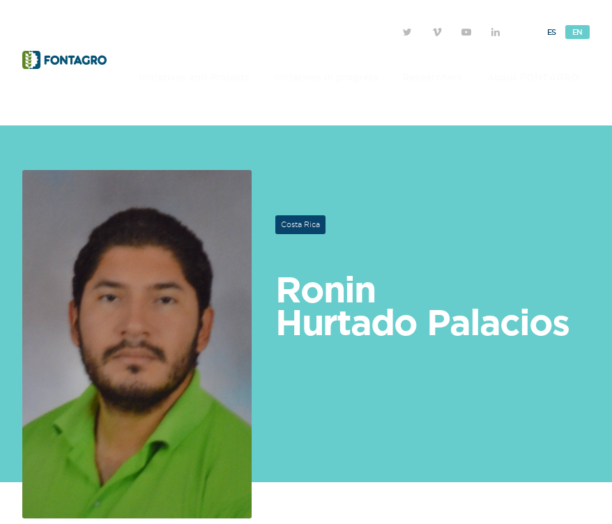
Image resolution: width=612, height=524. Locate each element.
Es (551, 32)
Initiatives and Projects (194, 77)
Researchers (432, 77)
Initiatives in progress (326, 77)
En (577, 32)
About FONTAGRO (533, 77)
